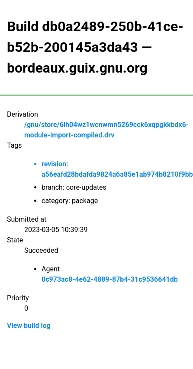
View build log (29, 325)
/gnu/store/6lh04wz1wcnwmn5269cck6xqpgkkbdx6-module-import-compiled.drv (106, 130)
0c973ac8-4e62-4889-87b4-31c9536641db (110, 279)
